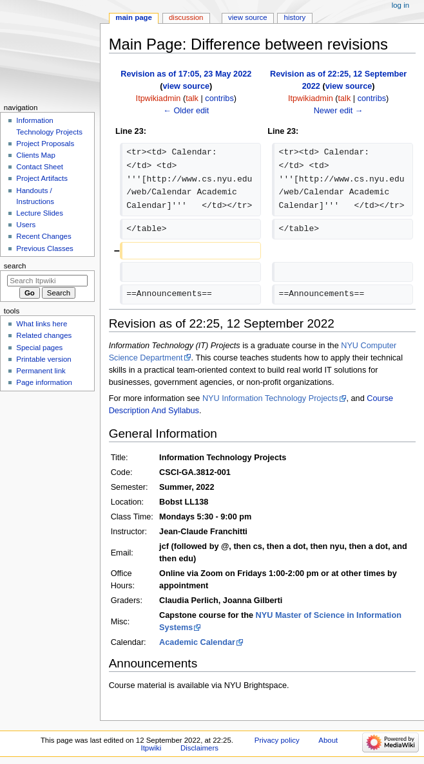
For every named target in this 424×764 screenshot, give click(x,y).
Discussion (186, 17)
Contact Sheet (39, 167)
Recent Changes (43, 236)
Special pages (39, 347)
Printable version (43, 359)
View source (247, 17)
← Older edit (186, 110)
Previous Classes (44, 248)
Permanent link (40, 371)
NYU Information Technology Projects (270, 398)
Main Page (133, 17)
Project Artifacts (42, 178)
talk (192, 98)
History (295, 17)
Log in (400, 5)
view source (185, 86)
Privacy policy (277, 740)
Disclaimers (199, 748)
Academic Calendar (197, 642)
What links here (41, 324)
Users (25, 224)
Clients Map (35, 155)
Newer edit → (338, 110)
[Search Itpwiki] (47, 280)
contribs (219, 98)
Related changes (44, 335)
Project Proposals (45, 143)
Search (15, 266)
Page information (44, 382)
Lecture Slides (39, 213)
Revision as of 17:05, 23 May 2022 (185, 74)
